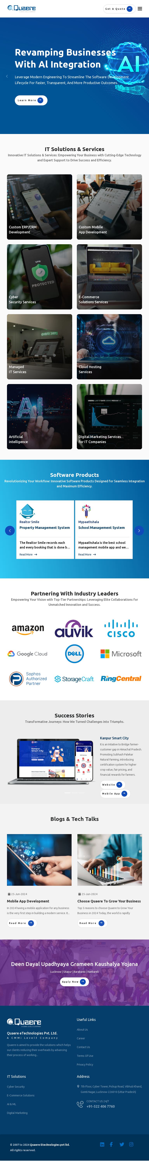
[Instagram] (134, 1144)
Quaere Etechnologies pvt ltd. (50, 1144)
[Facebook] (115, 1144)
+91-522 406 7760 (101, 1106)
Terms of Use (85, 1055)
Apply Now (74, 982)
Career (81, 1038)
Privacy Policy (85, 1064)
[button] (142, 76)
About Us (82, 1029)
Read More (28, 554)
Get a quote (119, 9)
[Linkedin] (105, 1144)
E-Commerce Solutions (21, 1095)
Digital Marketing (17, 1112)
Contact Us (83, 1047)
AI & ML (11, 1104)
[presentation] (10, 530)
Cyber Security (16, 1086)
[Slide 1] (67, 793)
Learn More (30, 100)
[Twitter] (124, 1144)
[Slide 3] (81, 793)
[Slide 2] (74, 793)
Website (112, 785)
